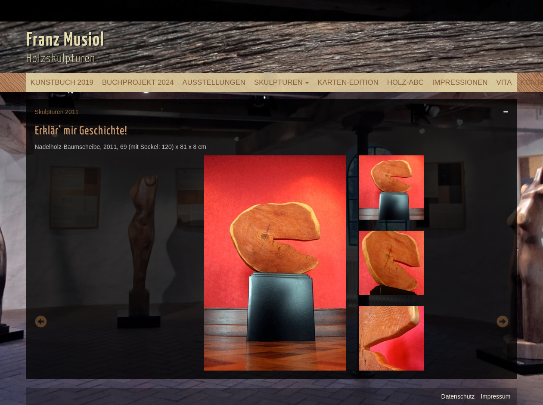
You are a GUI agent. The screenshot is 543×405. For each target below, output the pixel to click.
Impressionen (460, 82)
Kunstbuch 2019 (62, 82)
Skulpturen (281, 82)
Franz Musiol (65, 40)
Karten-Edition (347, 82)
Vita (504, 82)
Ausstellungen (214, 82)
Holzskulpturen (61, 58)
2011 (71, 111)
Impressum (495, 396)
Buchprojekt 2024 (138, 82)
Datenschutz (458, 396)
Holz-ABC (405, 82)
